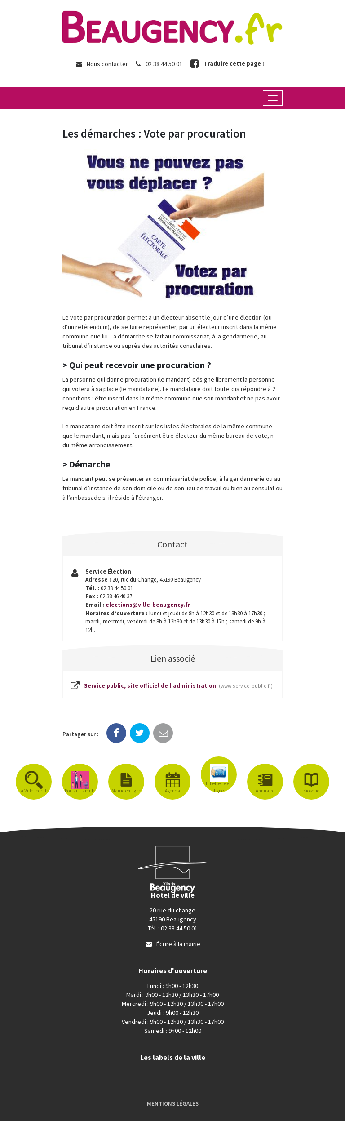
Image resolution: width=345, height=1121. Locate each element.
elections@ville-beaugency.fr (148, 605)
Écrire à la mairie (172, 944)
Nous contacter (101, 64)
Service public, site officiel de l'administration (171, 686)
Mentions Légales (173, 1104)
